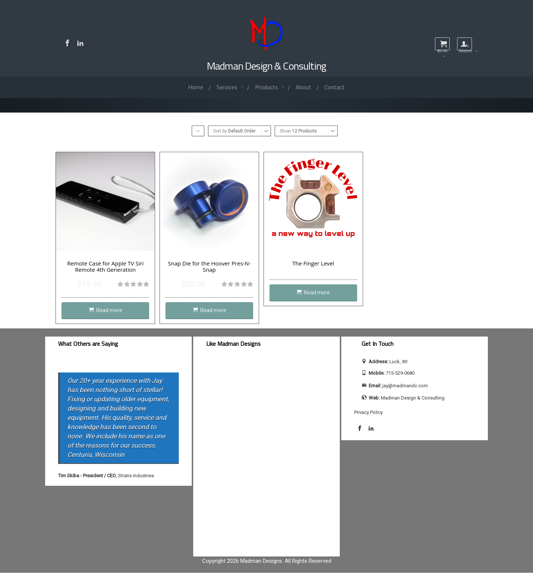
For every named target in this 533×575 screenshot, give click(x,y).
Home (195, 87)
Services (228, 87)
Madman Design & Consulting (266, 66)
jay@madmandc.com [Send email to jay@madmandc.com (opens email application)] (405, 388)
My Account (465, 46)
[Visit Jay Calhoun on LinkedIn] (82, 43)
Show (298, 131)
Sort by (234, 131)
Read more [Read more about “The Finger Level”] (323, 295)
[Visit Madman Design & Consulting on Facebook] (68, 43)
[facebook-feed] (266, 456)
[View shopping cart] (442, 43)
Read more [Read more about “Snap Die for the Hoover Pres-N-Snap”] (217, 313)
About (303, 87)
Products (267, 87)
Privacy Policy (368, 414)
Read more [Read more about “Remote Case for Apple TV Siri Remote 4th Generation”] (110, 313)
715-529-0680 (400, 375)
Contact (335, 87)
